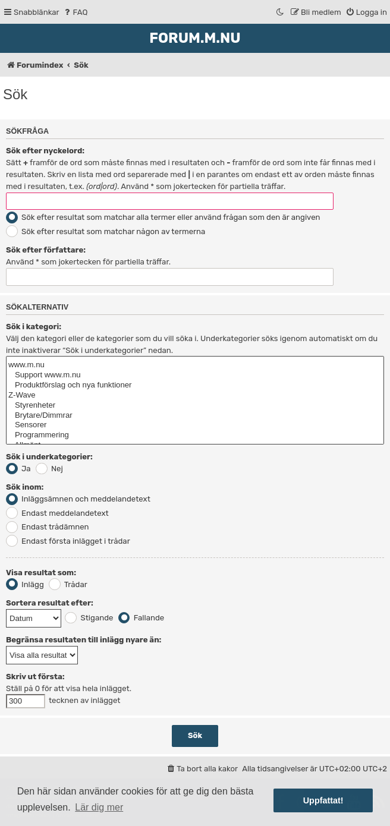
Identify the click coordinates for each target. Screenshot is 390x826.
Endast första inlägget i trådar (68, 541)
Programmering (195, 435)
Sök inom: (24, 487)
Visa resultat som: (41, 572)
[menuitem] (75, 12)
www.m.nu (195, 365)
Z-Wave (195, 395)
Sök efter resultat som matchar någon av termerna (105, 231)
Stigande (89, 617)
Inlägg (25, 584)
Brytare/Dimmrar (195, 416)
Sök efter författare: (46, 249)
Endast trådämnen (47, 526)
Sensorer (195, 425)
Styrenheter (195, 406)
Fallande (141, 617)
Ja (18, 468)
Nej (49, 468)
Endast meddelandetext (57, 513)
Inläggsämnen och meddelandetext (78, 498)
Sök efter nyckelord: (45, 150)
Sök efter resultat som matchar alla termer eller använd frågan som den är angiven (163, 217)
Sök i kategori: (33, 326)
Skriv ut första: (35, 676)
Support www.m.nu (195, 375)
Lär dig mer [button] (99, 807)
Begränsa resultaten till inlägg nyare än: (83, 639)
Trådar (68, 584)
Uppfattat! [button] (323, 800)
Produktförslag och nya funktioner (195, 385)
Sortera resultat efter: (49, 602)
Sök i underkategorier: (49, 456)
